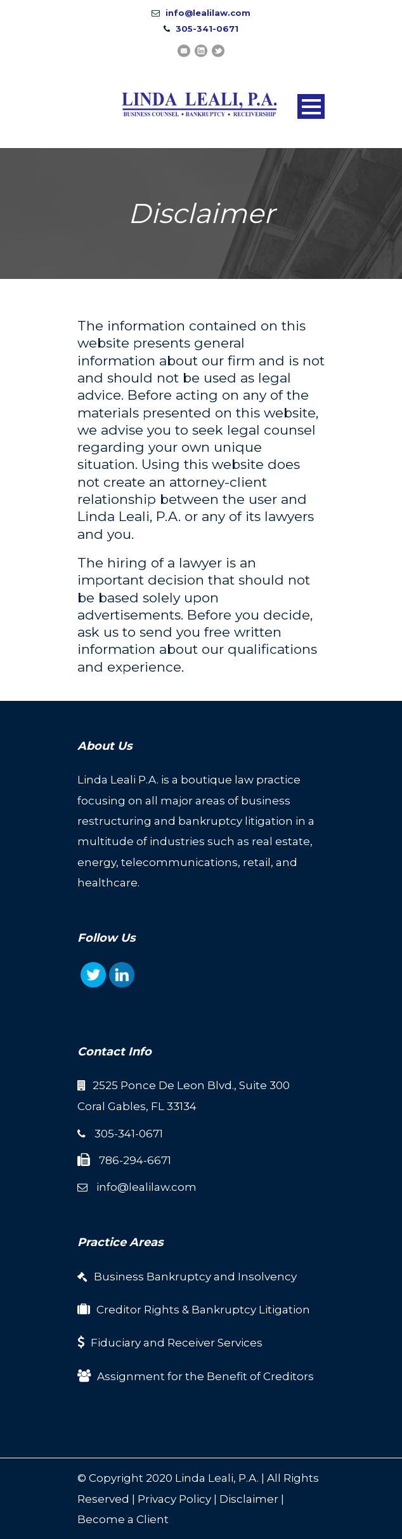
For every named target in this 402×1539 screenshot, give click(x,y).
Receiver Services (215, 1342)
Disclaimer (248, 1499)
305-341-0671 (207, 29)
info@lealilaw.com (207, 13)
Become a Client (123, 1519)
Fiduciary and (129, 1342)
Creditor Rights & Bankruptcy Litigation (203, 1309)
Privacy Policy (174, 1499)
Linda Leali (204, 1478)
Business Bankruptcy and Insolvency (195, 1276)
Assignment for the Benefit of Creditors (205, 1376)
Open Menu (311, 106)
